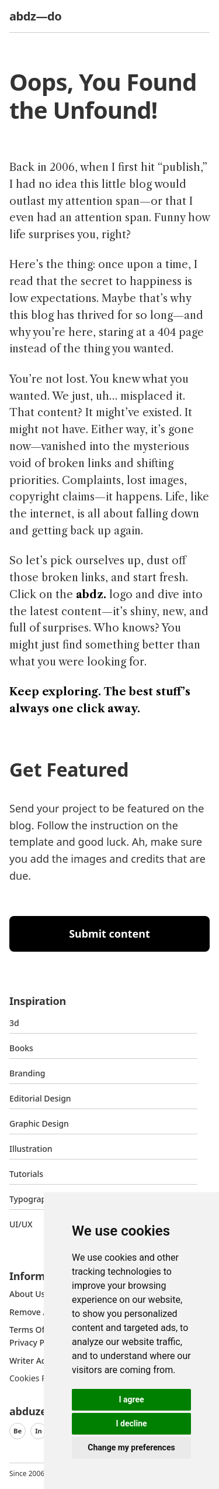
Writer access (35, 1360)
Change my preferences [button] (131, 1447)
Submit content (109, 934)
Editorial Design (40, 1098)
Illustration (31, 1148)
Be (17, 1430)
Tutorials (26, 1173)
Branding (27, 1073)
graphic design (39, 1123)
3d (14, 1022)
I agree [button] (131, 1399)
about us (27, 1293)
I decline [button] (131, 1423)
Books (21, 1048)
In (38, 1430)
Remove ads (33, 1312)
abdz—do (35, 16)
